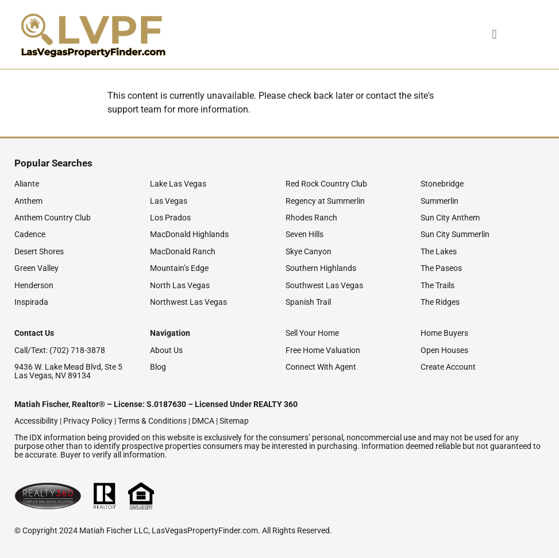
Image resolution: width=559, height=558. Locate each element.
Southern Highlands (321, 268)
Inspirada (31, 302)
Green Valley (36, 268)
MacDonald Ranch (182, 251)
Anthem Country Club (52, 217)
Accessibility (36, 420)
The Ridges (440, 302)
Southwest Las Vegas (324, 285)
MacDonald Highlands (189, 234)
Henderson (33, 285)
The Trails (437, 285)
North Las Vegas (180, 285)
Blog (158, 366)
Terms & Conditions (152, 420)
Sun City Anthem (450, 217)
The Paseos (441, 268)
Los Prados (170, 217)
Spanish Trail (308, 302)
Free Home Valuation (323, 350)
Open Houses (444, 350)
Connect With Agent (321, 366)
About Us (166, 350)
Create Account (448, 366)
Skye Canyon (308, 251)
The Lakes (439, 251)
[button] (476, 34)
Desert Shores (39, 251)
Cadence (29, 234)
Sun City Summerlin (455, 234)
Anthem (28, 201)
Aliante (26, 183)
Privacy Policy (88, 420)
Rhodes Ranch (311, 217)
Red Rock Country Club (326, 183)
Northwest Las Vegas (188, 302)
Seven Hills (304, 234)
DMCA (203, 420)
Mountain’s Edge (179, 268)
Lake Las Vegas (178, 183)
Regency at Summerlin (325, 201)
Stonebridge (442, 183)
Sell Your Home (312, 333)
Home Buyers (444, 333)
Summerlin (439, 201)
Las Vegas (168, 201)
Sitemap (234, 420)
